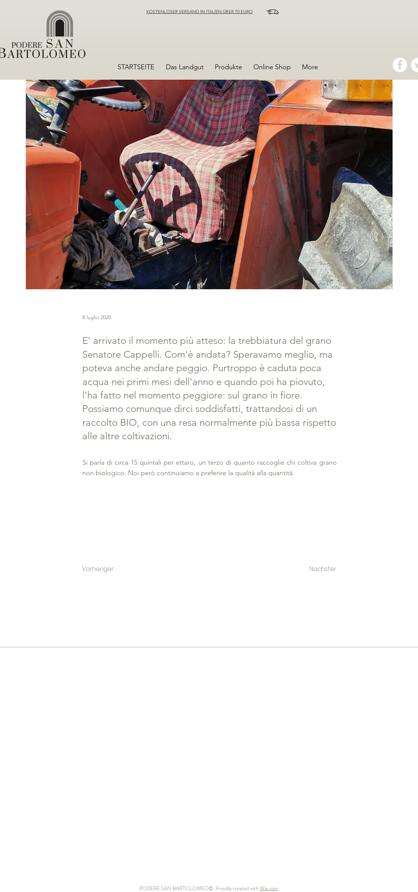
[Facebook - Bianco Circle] (400, 65)
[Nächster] (315, 569)
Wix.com (269, 888)
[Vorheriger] (106, 569)
